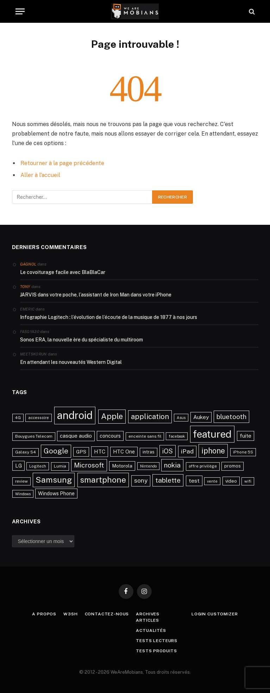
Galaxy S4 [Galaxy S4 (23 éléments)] (25, 452)
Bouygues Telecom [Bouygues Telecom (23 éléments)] (33, 436)
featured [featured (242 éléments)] (212, 434)
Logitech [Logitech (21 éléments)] (37, 466)
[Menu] (20, 11)
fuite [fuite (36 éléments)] (245, 436)
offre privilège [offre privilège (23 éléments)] (203, 466)
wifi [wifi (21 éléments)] (247, 481)
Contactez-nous (107, 614)
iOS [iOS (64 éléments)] (167, 451)
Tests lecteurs (156, 640)
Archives (147, 614)
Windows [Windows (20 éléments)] (23, 494)
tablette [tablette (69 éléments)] (168, 480)
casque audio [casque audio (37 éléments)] (76, 436)
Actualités (151, 630)
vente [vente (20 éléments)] (212, 481)
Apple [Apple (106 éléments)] (112, 416)
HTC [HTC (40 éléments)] (99, 451)
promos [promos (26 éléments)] (232, 466)
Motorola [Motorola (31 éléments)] (122, 466)
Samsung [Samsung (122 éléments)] (54, 479)
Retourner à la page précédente (62, 163)
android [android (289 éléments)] (75, 415)
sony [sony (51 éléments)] (140, 480)
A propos (44, 614)
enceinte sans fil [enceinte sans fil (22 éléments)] (144, 436)
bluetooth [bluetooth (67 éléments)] (231, 416)
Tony (25, 287)
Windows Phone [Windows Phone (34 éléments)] (56, 493)
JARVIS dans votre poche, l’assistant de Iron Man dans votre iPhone (95, 295)
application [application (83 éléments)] (150, 416)
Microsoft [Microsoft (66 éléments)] (89, 465)
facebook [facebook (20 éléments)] (177, 436)
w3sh (70, 614)
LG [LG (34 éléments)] (18, 466)
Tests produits (156, 650)
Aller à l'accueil (40, 175)
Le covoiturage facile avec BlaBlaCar (62, 272)
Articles (147, 620)
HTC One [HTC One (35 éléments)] (124, 452)
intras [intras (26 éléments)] (149, 452)
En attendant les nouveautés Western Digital (71, 362)
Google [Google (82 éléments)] (56, 451)
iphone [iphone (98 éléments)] (213, 450)
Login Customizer (214, 614)
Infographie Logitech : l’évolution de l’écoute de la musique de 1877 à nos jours (108, 317)
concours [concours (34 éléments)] (110, 436)
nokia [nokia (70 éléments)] (172, 465)
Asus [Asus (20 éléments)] (181, 418)
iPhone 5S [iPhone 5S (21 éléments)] (243, 452)
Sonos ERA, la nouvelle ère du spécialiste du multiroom (81, 339)
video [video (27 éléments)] (231, 481)
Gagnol (28, 264)
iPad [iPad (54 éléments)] (187, 451)
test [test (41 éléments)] (194, 480)
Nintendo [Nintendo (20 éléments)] (148, 466)
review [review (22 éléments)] (21, 481)
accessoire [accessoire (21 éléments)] (38, 418)
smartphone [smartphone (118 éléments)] (103, 479)
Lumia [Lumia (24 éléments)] (60, 466)
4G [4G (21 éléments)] (18, 418)
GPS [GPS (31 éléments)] (81, 452)
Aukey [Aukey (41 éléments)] (201, 417)
